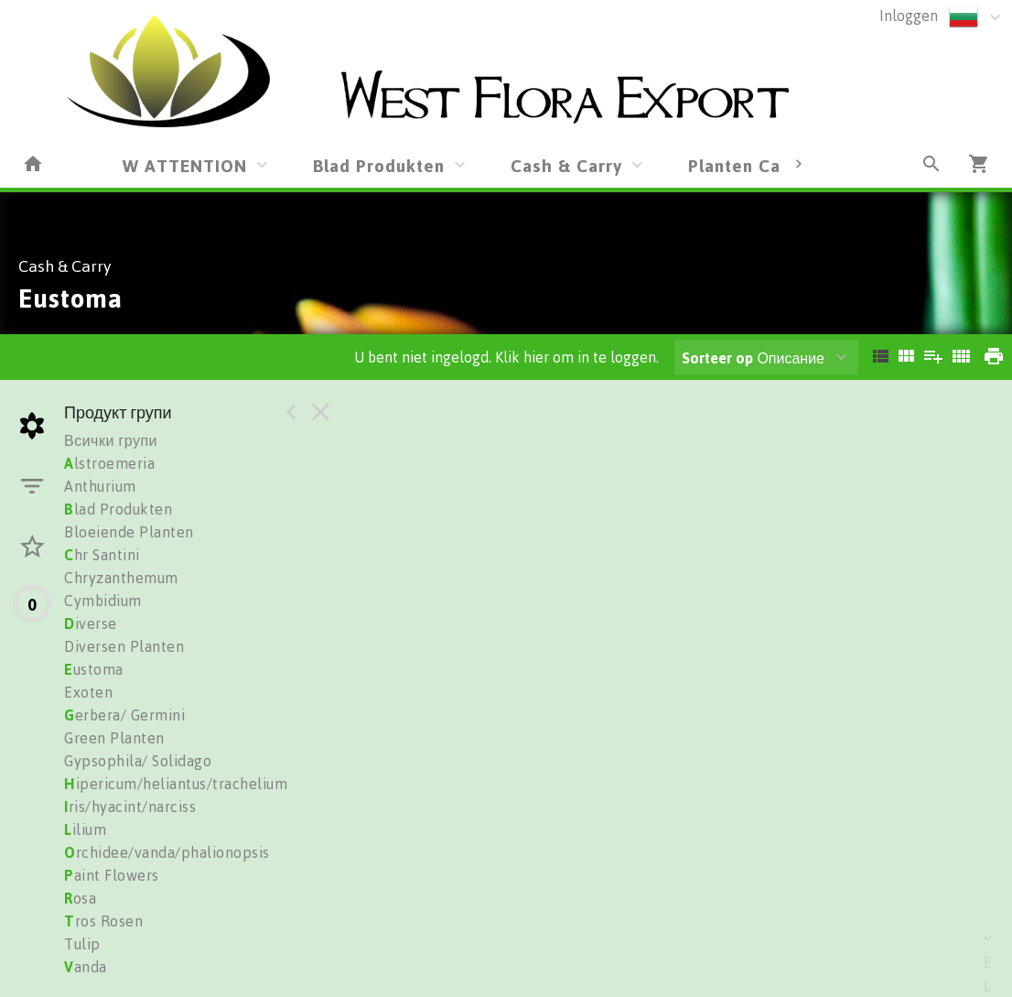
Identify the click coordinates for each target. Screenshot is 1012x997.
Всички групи (110, 440)
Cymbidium (103, 600)
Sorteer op (717, 358)
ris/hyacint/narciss (130, 806)
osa (80, 898)
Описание (753, 358)
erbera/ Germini (124, 715)
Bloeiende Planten (129, 532)
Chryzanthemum (121, 578)
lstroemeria (109, 463)
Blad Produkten (379, 165)
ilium (85, 829)
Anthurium (100, 486)
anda (85, 967)
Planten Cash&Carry (773, 165)
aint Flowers (111, 875)
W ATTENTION (185, 165)
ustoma (94, 669)
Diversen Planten (124, 646)
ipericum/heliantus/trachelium (175, 784)
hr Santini (102, 555)
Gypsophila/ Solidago (137, 761)
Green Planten (114, 738)
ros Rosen (103, 921)
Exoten (88, 692)
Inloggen (908, 15)
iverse (90, 623)
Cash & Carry (566, 165)
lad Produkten (118, 509)
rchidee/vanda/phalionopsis (167, 852)
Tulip (82, 944)
